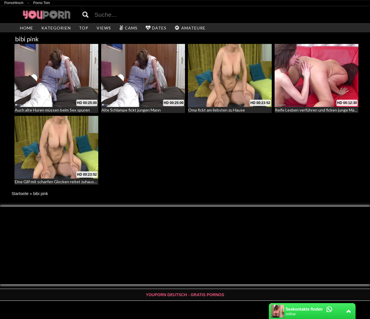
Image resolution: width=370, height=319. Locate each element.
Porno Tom (41, 3)
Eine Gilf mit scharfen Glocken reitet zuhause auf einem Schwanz (73, 181)
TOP (83, 27)
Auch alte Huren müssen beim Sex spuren (52, 109)
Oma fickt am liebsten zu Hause (216, 109)
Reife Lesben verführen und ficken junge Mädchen (320, 109)
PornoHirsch (13, 3)
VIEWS (104, 27)
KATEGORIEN (56, 27)
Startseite (20, 193)
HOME (26, 27)
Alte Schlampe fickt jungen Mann (131, 109)
